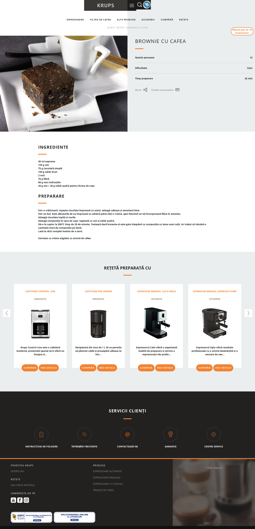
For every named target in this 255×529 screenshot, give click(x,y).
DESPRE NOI (17, 465)
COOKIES (84, 524)
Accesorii (148, 19)
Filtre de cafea (100, 19)
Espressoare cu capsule (108, 477)
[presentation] (6, 311)
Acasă (110, 27)
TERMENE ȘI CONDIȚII (29, 524)
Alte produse (126, 19)
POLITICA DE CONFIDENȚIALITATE (59, 524)
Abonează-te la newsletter (241, 31)
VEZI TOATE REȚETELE (23, 479)
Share (142, 90)
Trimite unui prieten (166, 90)
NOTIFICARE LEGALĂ (102, 524)
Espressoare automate (107, 465)
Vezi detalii (49, 367)
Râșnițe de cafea (103, 484)
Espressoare (75, 19)
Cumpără (167, 19)
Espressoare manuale (106, 471)
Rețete (183, 19)
